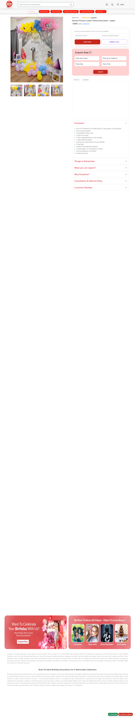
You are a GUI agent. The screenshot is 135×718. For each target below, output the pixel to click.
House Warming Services (13, 415)
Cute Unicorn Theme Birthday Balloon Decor (42, 424)
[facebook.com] (6, 448)
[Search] (43, 4)
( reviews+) (93, 17)
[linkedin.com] (29, 448)
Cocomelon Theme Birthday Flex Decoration (70, 421)
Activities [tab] (86, 80)
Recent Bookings (88, 457)
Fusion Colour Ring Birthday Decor (28, 426)
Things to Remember (84, 161)
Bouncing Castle (115, 405)
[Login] (112, 4)
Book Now (87, 42)
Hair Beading (69, 405)
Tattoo (16, 405)
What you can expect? (85, 167)
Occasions (101, 11)
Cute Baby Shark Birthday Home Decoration (35, 429)
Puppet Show (41, 405)
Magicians (8, 405)
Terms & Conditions (88, 445)
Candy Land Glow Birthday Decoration (40, 421)
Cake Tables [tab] (87, 84)
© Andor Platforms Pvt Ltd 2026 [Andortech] (13, 462)
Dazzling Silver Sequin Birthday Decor (72, 424)
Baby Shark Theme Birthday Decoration (83, 231)
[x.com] (12, 448)
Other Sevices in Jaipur (12, 403)
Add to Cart (114, 42)
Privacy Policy (87, 453)
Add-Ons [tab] (77, 80)
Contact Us (61, 445)
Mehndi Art (58, 405)
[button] (90, 52)
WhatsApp (113, 714)
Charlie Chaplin (81, 405)
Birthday (32, 11)
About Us (60, 441)
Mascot (22, 405)
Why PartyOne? (81, 174)
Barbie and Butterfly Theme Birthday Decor (50, 232)
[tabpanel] (36, 90)
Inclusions (79, 123)
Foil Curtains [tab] (115, 84)
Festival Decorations (70, 11)
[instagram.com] (23, 448)
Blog (59, 449)
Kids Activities (56, 11)
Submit (100, 72)
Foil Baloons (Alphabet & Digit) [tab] (101, 84)
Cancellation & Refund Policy (88, 181)
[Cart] (107, 4)
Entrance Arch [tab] (78, 84)
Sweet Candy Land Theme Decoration (76, 426)
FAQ (84, 441)
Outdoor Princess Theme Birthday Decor (115, 231)
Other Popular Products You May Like (17, 419)
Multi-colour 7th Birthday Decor (15, 421)
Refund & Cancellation (89, 449)
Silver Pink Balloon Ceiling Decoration (104, 426)
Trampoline (8, 408)
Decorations (44, 11)
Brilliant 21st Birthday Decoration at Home (101, 421)
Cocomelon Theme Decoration (52, 426)
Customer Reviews (83, 187)
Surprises (27, 415)
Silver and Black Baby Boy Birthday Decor (100, 424)
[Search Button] (70, 4)
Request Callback (125, 714)
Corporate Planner (87, 11)
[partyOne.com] (9, 4)
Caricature (30, 405)
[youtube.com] (18, 448)
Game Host (18, 408)
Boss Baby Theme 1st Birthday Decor (18, 231)
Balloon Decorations (31, 408)
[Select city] (122, 4)
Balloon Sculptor (93, 405)
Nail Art (50, 405)
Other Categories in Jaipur (13, 412)
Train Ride (104, 405)
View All (125, 195)
